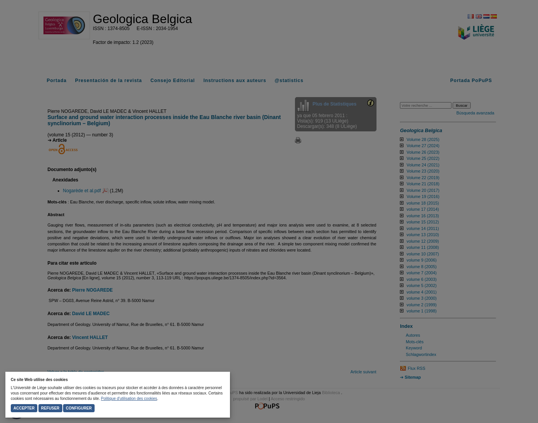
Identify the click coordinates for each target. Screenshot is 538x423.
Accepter (24, 408)
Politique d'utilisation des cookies (129, 398)
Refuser (50, 408)
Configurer (79, 408)
